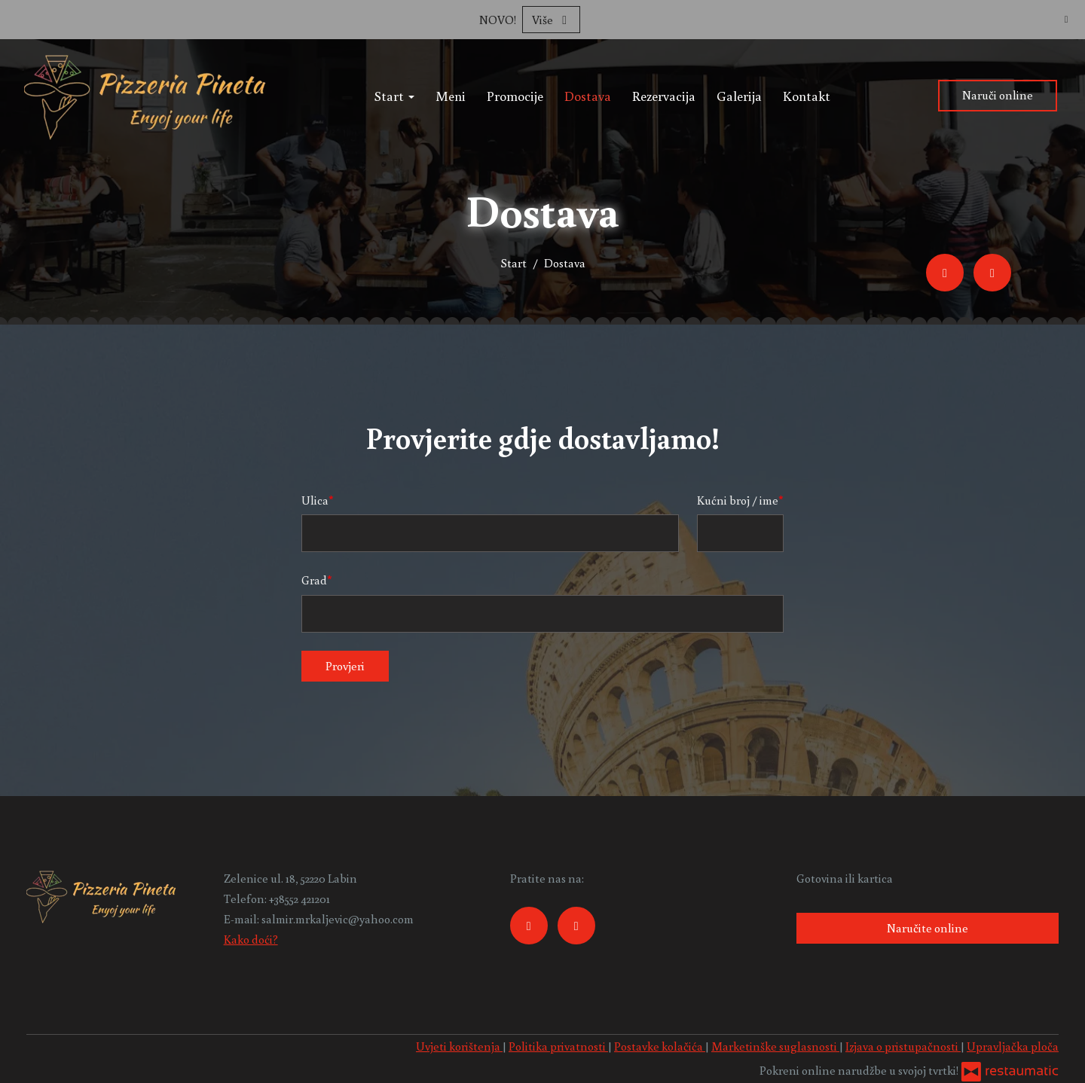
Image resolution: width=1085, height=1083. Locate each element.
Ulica (315, 500)
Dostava (587, 96)
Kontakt (806, 96)
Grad (314, 579)
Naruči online (997, 94)
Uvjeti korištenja (459, 1046)
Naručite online (927, 927)
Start (394, 96)
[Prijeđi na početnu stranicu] (145, 95)
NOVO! (497, 19)
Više (551, 19)
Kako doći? (251, 939)
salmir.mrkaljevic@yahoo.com (337, 918)
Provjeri (345, 665)
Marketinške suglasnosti (775, 1046)
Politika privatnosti (558, 1046)
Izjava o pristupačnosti (903, 1046)
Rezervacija (663, 96)
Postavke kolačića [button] (659, 1046)
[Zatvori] (1066, 19)
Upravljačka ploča (1013, 1046)
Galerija (739, 96)
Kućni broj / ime (737, 500)
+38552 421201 (299, 898)
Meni (451, 96)
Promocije (515, 96)
